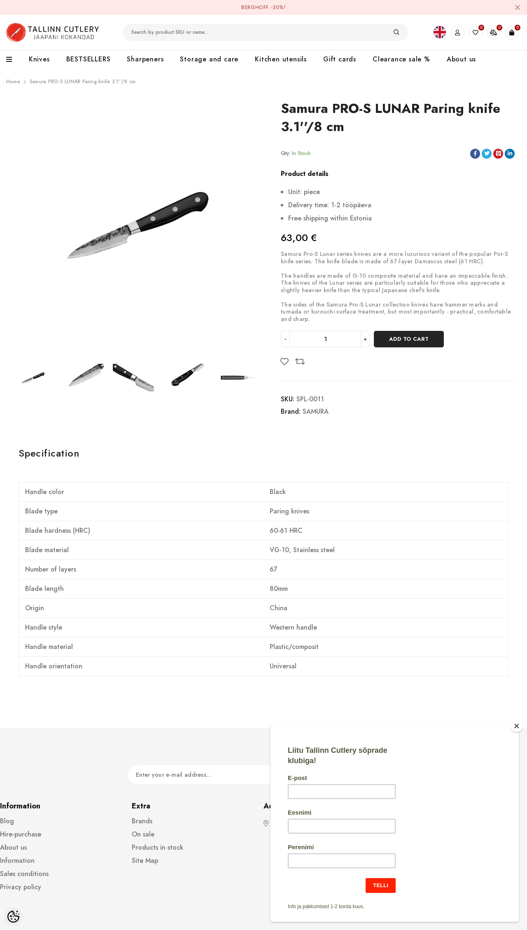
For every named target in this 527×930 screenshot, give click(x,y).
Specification (49, 453)
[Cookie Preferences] (13, 916)
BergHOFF (255, 7)
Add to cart (409, 339)
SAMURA (316, 411)
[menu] (13, 59)
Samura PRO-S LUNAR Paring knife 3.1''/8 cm (82, 81)
